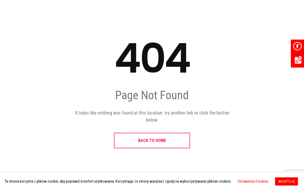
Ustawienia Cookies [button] (253, 181)
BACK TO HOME (152, 140)
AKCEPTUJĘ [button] (286, 181)
